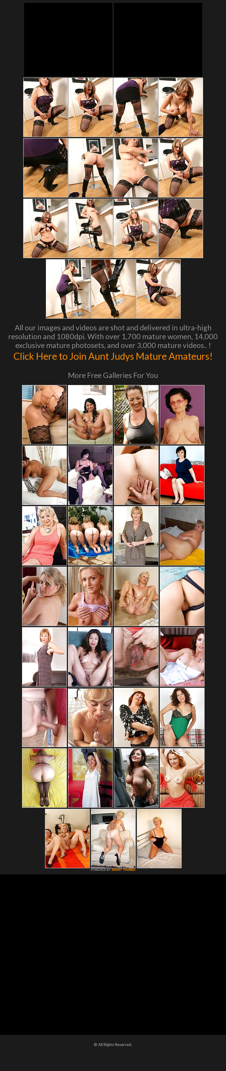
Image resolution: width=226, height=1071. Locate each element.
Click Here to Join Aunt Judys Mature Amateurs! (113, 361)
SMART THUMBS (123, 882)
